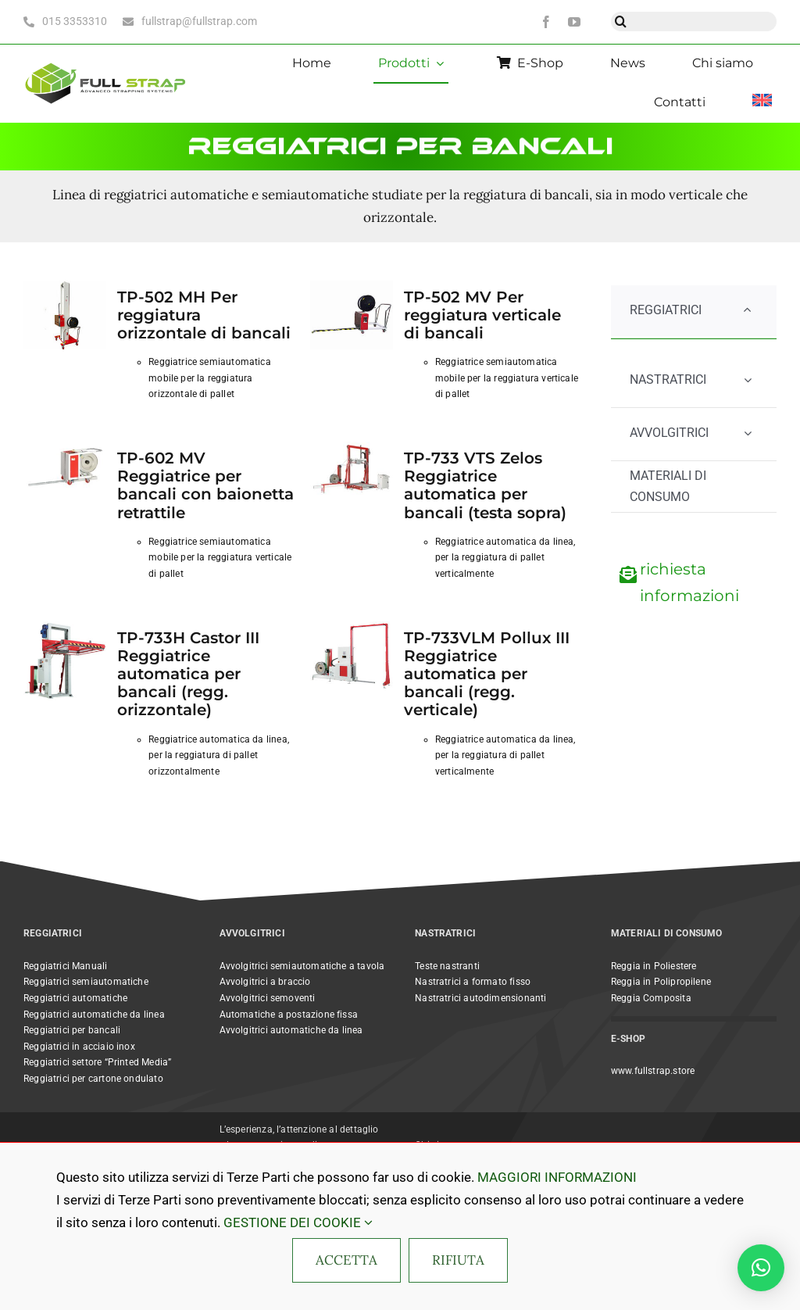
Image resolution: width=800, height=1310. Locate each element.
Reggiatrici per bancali (71, 1030)
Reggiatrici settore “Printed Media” (97, 1062)
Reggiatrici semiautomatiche (85, 981)
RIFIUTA (458, 1260)
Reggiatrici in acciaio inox (79, 1046)
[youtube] (574, 22)
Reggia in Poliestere (654, 966)
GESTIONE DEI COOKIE (298, 1222)
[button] (761, 1267)
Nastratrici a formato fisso (472, 981)
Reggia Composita (651, 998)
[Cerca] (620, 21)
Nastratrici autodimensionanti (480, 998)
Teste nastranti (447, 966)
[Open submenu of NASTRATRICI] (748, 380)
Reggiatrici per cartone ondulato (93, 1078)
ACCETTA (346, 1260)
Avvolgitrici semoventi (268, 998)
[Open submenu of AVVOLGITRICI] (748, 433)
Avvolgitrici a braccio (265, 981)
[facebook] (546, 22)
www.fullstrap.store (653, 1070)
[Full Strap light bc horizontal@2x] (106, 62)
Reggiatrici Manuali (65, 966)
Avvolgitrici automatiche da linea (291, 1030)
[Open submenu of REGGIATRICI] (748, 310)
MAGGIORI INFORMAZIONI (557, 1177)
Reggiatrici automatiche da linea (94, 1014)
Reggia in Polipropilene (661, 981)
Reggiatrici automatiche (75, 998)
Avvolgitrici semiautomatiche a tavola (302, 966)
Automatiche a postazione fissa (289, 1014)
